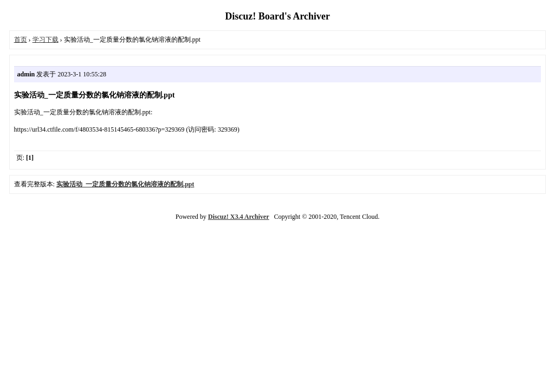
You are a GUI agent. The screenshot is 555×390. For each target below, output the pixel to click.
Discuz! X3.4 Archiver (238, 216)
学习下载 (46, 39)
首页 (20, 39)
